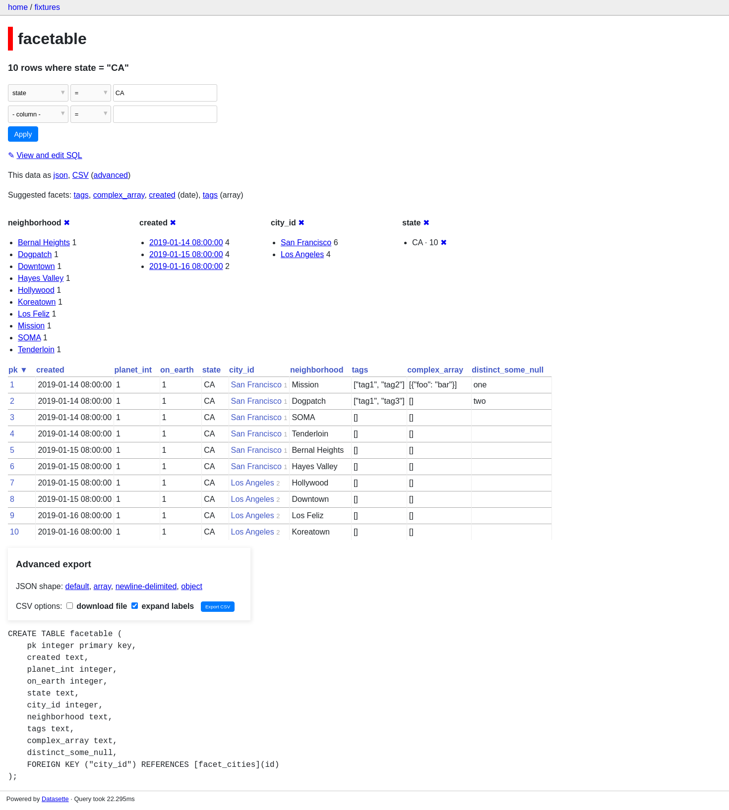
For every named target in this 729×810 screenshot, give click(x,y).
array (102, 586)
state (211, 370)
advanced (111, 175)
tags (81, 195)
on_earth (177, 370)
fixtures (47, 7)
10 (14, 532)
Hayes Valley (40, 278)
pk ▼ (18, 370)
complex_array (119, 195)
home (18, 7)
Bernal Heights (44, 242)
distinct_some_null (508, 370)
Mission (31, 326)
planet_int (133, 370)
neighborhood (317, 370)
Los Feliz (34, 314)
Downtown (36, 266)
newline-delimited (146, 586)
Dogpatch (35, 254)
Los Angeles (302, 254)
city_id (241, 370)
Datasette (55, 799)
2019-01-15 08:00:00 (186, 254)
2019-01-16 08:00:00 (186, 266)
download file (96, 606)
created (162, 195)
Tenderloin (36, 349)
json (61, 175)
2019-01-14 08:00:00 (186, 242)
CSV (80, 175)
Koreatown (37, 302)
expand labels (162, 606)
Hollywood (36, 290)
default (77, 586)
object (191, 586)
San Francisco (306, 242)
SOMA (29, 337)
